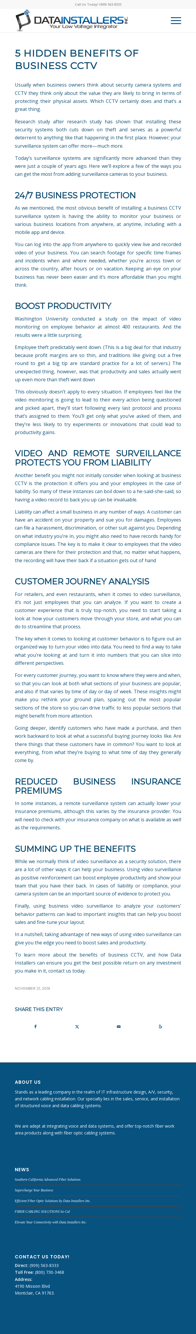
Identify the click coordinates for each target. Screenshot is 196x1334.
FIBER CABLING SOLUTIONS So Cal (42, 1211)
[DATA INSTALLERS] (81, 20)
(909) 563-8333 (43, 1265)
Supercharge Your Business (34, 1190)
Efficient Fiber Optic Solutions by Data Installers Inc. (53, 1201)
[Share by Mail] (118, 1026)
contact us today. (67, 971)
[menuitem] (173, 20)
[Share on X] (77, 1026)
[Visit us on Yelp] (160, 1026)
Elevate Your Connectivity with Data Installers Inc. (51, 1222)
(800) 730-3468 (49, 1272)
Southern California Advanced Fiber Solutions (48, 1179)
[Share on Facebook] (35, 1026)
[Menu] (173, 20)
